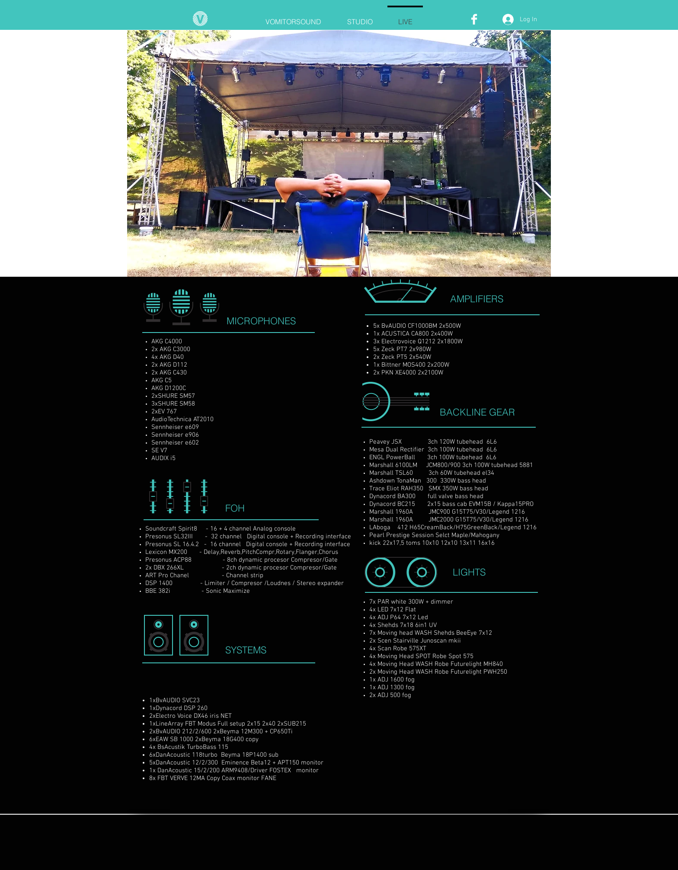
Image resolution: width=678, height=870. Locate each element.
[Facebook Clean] (474, 19)
